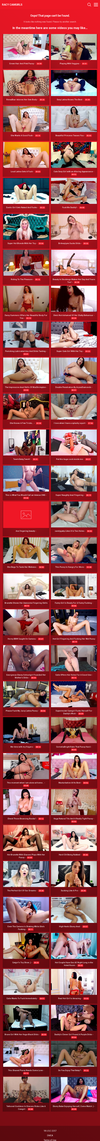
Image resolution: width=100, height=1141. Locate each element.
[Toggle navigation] (96, 4)
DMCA (50, 1135)
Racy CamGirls (12, 4)
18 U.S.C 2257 (50, 1131)
